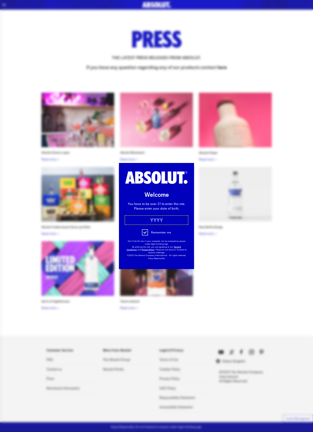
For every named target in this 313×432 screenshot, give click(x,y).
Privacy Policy (148, 250)
